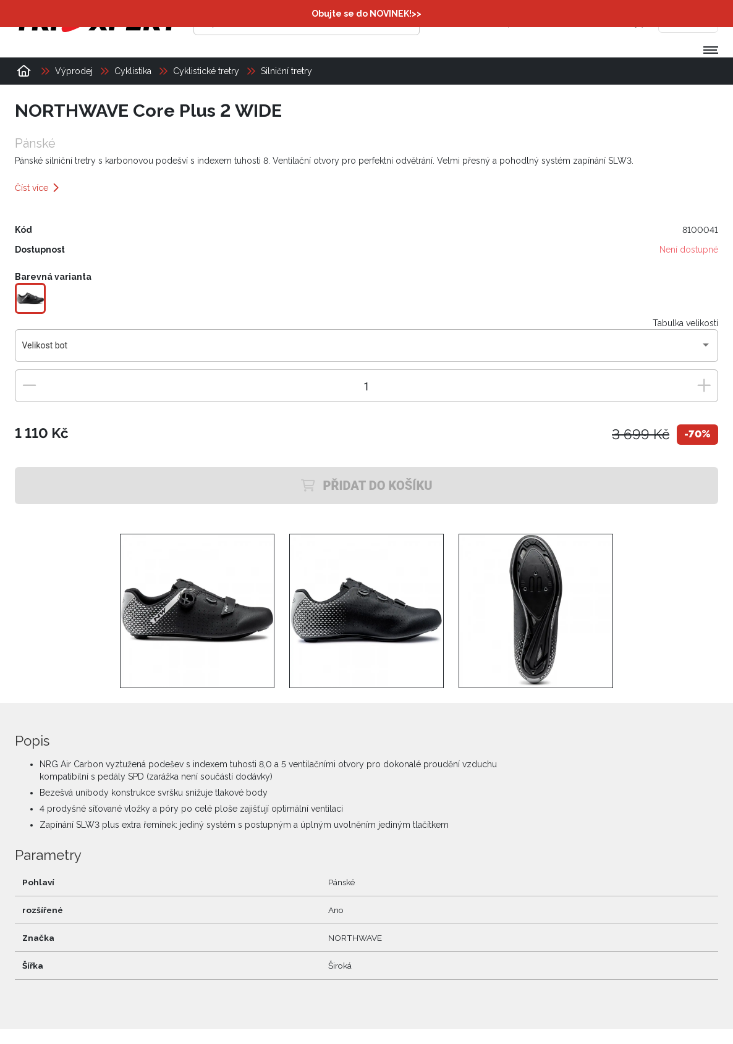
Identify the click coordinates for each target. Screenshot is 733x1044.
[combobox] (366, 350)
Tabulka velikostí (685, 323)
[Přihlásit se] (528, 21)
